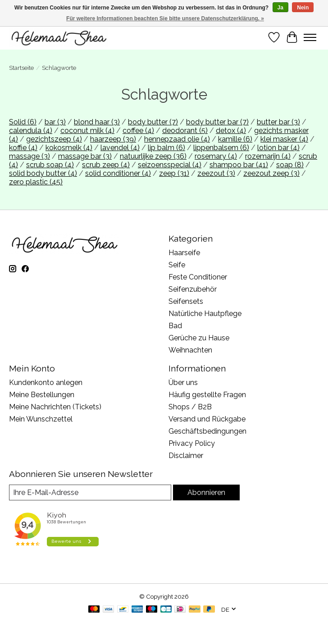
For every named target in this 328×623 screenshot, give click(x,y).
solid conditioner (118, 173)
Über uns (183, 382)
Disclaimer (186, 455)
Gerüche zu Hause (199, 338)
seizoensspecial (169, 164)
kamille (235, 139)
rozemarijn (268, 156)
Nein (303, 8)
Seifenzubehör (193, 289)
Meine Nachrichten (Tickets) (55, 407)
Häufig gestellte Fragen (207, 394)
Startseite (21, 67)
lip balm (166, 147)
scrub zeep (106, 164)
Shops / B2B (190, 407)
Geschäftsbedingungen (207, 431)
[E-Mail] (90, 492)
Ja (280, 8)
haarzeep (113, 139)
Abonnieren (206, 492)
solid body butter (43, 173)
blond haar (97, 122)
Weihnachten (190, 350)
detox (231, 130)
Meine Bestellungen (41, 394)
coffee (138, 130)
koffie (23, 147)
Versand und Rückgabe (207, 419)
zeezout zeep (271, 173)
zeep (174, 173)
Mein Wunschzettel (41, 419)
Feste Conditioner (198, 277)
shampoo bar (239, 164)
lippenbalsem (221, 147)
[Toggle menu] (310, 37)
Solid (22, 122)
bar (55, 122)
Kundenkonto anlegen (45, 382)
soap (290, 164)
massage (29, 156)
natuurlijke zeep (153, 156)
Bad (175, 325)
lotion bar (278, 147)
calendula (30, 130)
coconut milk (87, 130)
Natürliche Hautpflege (205, 313)
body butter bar (217, 122)
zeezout (216, 173)
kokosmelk (69, 147)
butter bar (278, 122)
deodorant (185, 130)
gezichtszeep (54, 139)
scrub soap (50, 164)
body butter (153, 122)
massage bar (85, 156)
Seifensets (186, 301)
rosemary (216, 156)
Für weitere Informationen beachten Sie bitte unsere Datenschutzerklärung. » (165, 18)
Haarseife (184, 252)
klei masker (284, 139)
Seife (177, 265)
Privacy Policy (192, 443)
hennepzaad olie (177, 139)
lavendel (120, 147)
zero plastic (36, 182)
